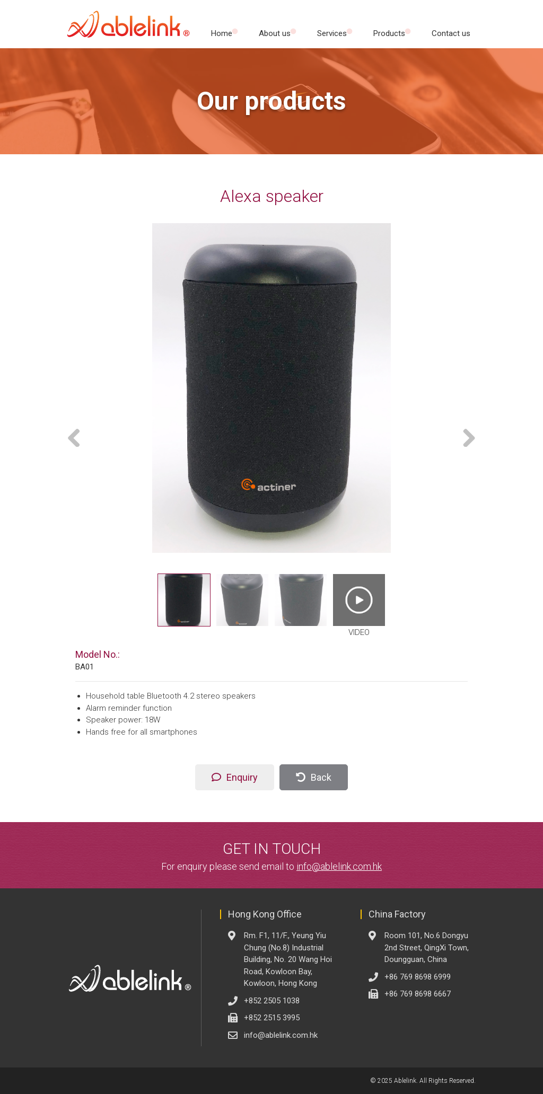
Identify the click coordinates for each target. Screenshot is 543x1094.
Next (465, 436)
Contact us (451, 34)
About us (275, 34)
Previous (78, 436)
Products (389, 34)
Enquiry (242, 777)
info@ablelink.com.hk (339, 866)
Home (221, 34)
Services (332, 34)
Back (321, 777)
